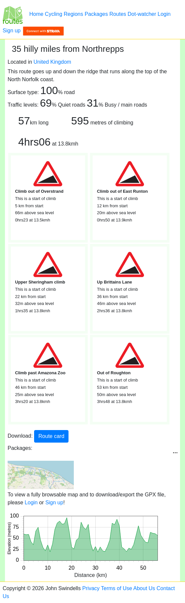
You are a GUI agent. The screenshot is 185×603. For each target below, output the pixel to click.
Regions (73, 14)
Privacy (90, 588)
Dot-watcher (142, 14)
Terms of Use (116, 588)
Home (36, 14)
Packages (96, 14)
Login (164, 14)
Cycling (53, 14)
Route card (51, 436)
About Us (144, 588)
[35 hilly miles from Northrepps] (13, 14)
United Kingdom (52, 62)
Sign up (12, 30)
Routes (117, 14)
